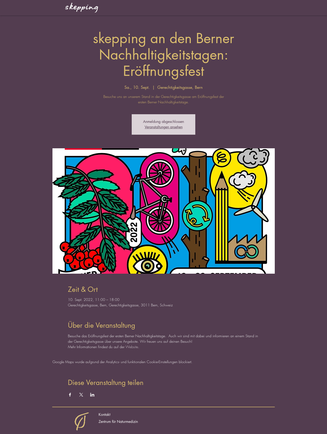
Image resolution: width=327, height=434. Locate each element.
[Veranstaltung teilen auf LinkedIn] (92, 395)
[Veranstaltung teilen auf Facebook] (70, 395)
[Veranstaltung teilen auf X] (81, 395)
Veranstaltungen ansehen (164, 127)
